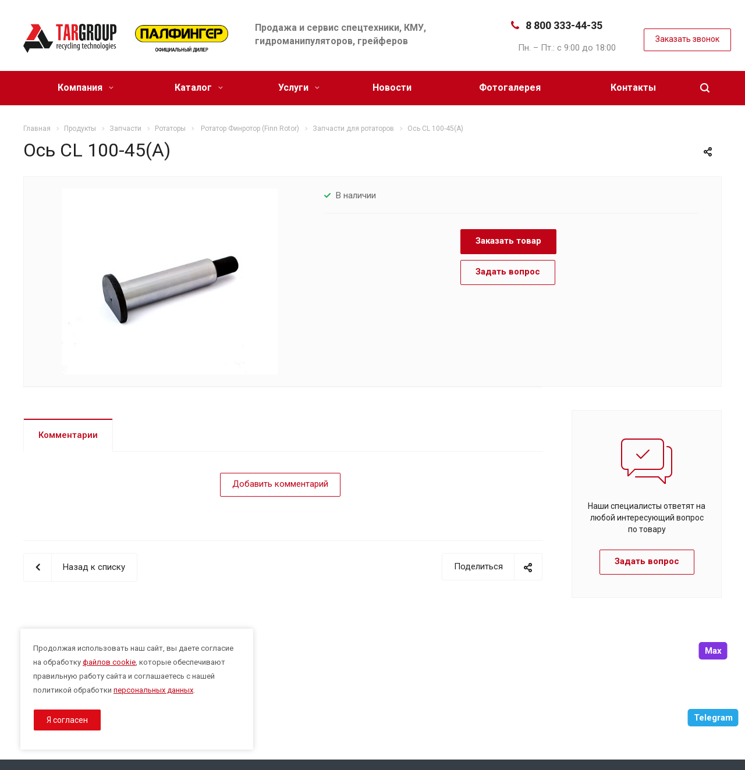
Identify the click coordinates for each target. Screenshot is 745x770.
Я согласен (67, 720)
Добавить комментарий (280, 484)
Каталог (199, 87)
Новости (391, 87)
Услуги (299, 87)
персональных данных (153, 690)
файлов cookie (109, 662)
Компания (85, 87)
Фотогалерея (510, 87)
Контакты (633, 87)
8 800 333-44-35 (564, 25)
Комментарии (68, 435)
